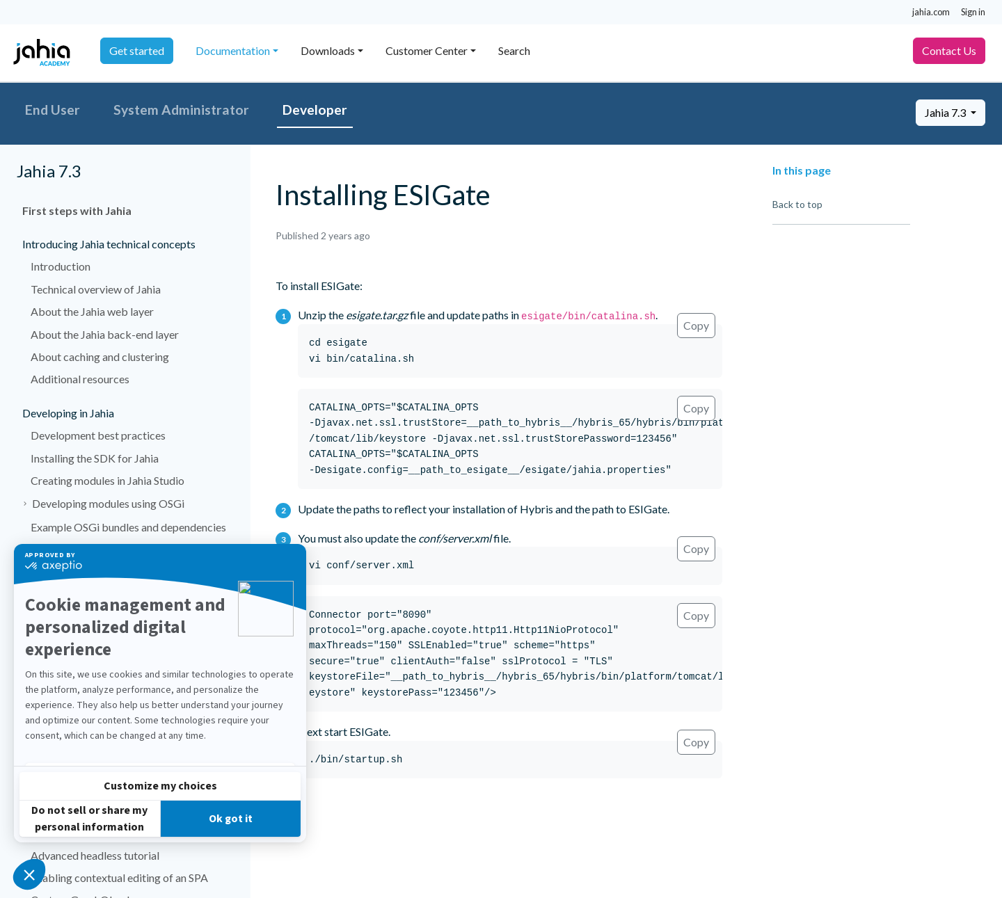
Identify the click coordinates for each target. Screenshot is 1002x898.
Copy (696, 325)
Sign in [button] (973, 11)
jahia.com (931, 11)
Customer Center (426, 50)
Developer (315, 110)
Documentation (233, 50)
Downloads (328, 50)
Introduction (60, 266)
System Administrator (181, 110)
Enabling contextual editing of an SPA (119, 877)
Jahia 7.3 (946, 112)
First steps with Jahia (77, 210)
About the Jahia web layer (92, 311)
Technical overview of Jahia (96, 289)
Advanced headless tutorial (95, 855)
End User (52, 110)
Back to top (797, 204)
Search (514, 50)
